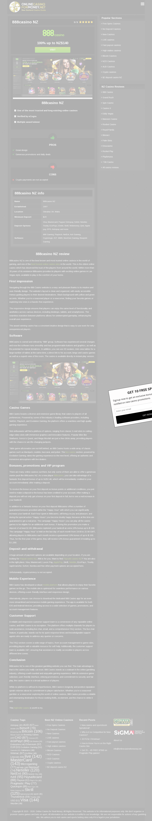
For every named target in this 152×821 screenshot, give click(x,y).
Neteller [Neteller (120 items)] (27, 770)
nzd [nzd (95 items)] (16, 777)
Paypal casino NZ (28, 558)
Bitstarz (106, 135)
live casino (70, 452)
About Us (118, 740)
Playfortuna (108, 157)
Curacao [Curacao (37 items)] (33, 738)
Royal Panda (108, 130)
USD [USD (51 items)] (15, 800)
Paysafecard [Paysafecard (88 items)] (26, 778)
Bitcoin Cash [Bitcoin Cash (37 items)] (16, 735)
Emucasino (108, 146)
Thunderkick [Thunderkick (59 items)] (20, 796)
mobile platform (50, 585)
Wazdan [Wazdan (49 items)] (16, 803)
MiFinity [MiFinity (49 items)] (22, 767)
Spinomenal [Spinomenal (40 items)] (26, 794)
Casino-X (107, 108)
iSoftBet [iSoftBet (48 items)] (31, 753)
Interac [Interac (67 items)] (17, 753)
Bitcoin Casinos (110, 56)
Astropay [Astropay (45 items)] (16, 725)
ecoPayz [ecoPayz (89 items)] (19, 741)
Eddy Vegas (108, 114)
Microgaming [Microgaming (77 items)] (23, 765)
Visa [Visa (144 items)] (29, 800)
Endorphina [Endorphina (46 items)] (17, 744)
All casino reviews (111, 167)
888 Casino (108, 92)
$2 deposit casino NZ (112, 77)
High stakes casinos (112, 50)
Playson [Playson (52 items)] (23, 780)
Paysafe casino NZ (72, 558)
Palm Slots (107, 140)
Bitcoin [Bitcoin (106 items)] (32, 731)
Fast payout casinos (112, 45)
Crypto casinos (109, 72)
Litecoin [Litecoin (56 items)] (17, 757)
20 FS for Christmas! (91, 739)
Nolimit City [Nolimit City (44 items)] (35, 774)
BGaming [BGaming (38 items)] (15, 732)
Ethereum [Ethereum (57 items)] (33, 744)
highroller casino (21, 708)
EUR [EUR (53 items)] (15, 747)
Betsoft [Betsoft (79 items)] (28, 728)
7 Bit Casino (108, 162)
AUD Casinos (109, 67)
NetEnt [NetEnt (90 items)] (19, 773)
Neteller (72, 562)
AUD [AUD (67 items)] (28, 724)
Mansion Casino (110, 119)
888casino (59, 475)
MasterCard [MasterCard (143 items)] (21, 762)
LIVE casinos (108, 40)
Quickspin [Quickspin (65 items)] (18, 786)
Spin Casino (108, 103)
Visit (53, 50)
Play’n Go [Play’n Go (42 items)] (36, 780)
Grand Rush (108, 97)
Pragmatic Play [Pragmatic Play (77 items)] (23, 783)
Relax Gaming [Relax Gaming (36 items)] (17, 790)
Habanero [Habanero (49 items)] (27, 750)
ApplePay (58, 562)
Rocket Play (108, 151)
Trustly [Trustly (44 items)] (35, 797)
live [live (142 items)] (33, 756)
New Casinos (109, 34)
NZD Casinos (109, 61)
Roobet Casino (109, 124)
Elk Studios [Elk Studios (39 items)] (36, 741)
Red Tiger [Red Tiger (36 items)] (33, 787)
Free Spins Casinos (111, 24)
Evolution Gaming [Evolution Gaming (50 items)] (31, 747)
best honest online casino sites (45, 264)
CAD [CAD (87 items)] (21, 737)
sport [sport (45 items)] (38, 794)
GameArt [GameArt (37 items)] (15, 750)
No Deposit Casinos (112, 29)
